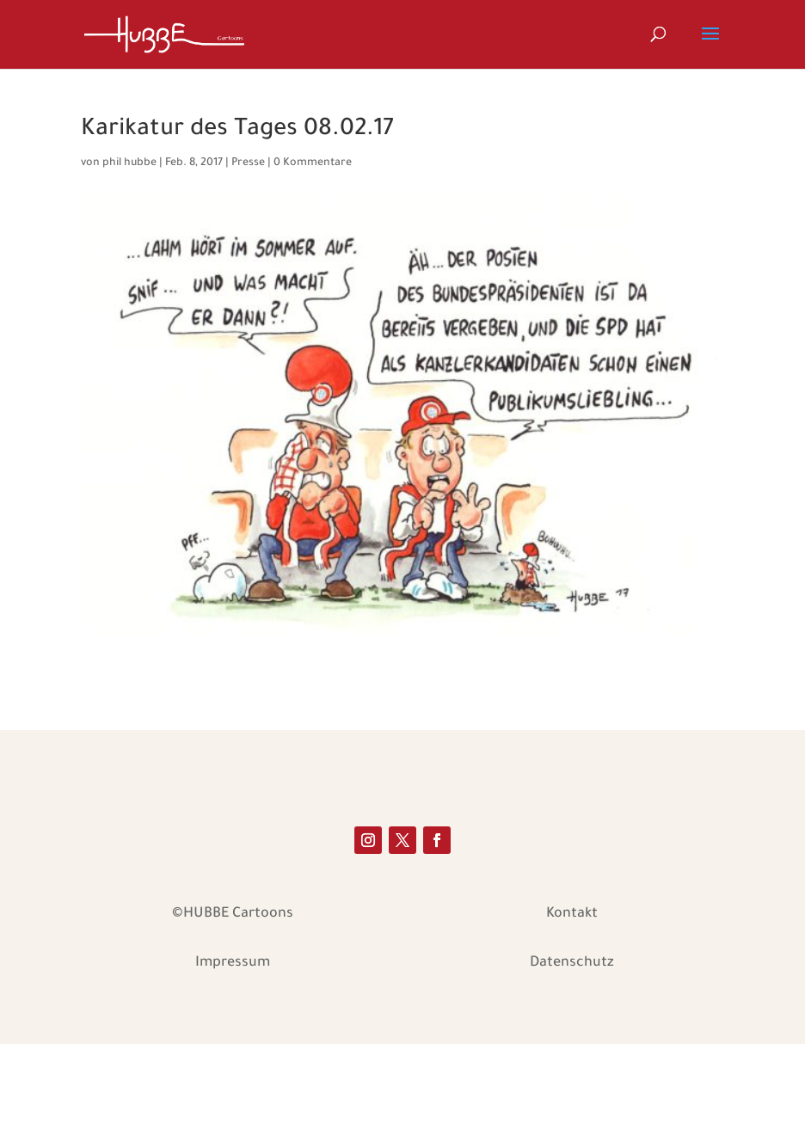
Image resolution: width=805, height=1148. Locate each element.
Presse (248, 163)
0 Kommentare (312, 163)
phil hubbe (129, 163)
